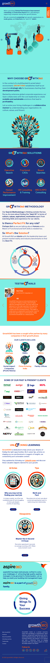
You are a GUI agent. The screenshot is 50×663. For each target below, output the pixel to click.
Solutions (4, 634)
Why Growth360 (6, 632)
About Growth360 (7, 637)
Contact (4, 644)
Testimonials (5, 642)
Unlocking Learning (7, 639)
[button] (1, 39)
